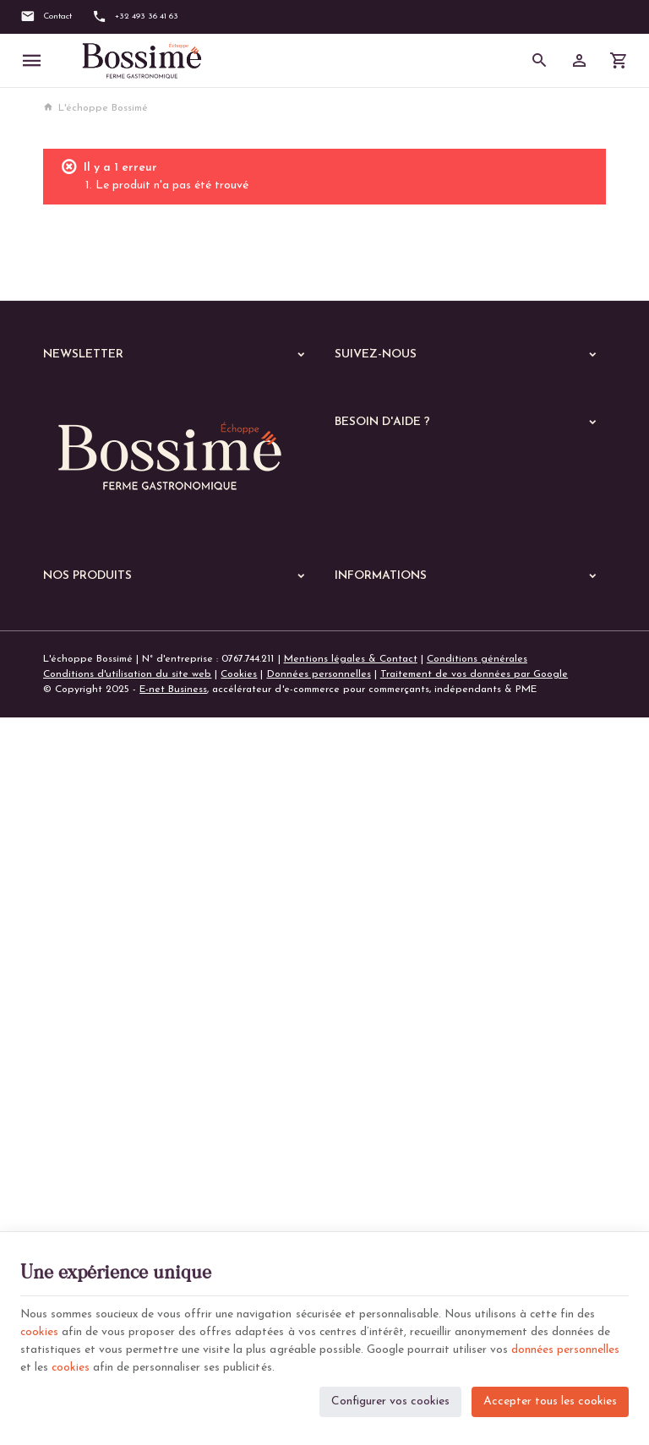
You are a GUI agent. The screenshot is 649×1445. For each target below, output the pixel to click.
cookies (39, 1329)
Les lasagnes (83, 1087)
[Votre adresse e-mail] (178, 395)
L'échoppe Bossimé (95, 108)
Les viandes (81, 1000)
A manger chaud (88, 973)
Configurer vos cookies (390, 1399)
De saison (76, 1197)
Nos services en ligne (93, 924)
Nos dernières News (89, 902)
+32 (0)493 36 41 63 (121, 811)
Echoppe (64, 946)
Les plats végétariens (104, 1044)
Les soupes (79, 1219)
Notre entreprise (374, 901)
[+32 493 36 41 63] (135, 17)
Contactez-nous (372, 941)
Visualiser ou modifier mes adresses (418, 615)
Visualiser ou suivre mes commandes (419, 595)
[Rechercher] (539, 61)
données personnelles (565, 1347)
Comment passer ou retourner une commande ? (446, 575)
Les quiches (81, 1153)
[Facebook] (353, 393)
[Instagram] (404, 393)
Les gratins (79, 1131)
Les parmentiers (90, 1175)
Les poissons (82, 1022)
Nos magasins (367, 921)
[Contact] (46, 17)
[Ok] (294, 395)
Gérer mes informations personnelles (420, 636)
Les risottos (80, 1109)
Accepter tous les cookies (550, 1399)
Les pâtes (76, 1066)
